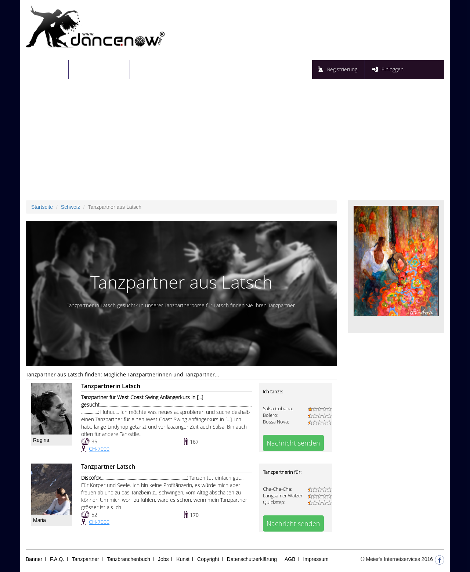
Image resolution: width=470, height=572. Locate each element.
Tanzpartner (85, 559)
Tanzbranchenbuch (128, 559)
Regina (41, 440)
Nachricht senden (293, 443)
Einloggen (393, 69)
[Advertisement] (235, 145)
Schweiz (70, 207)
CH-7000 (99, 448)
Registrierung (342, 69)
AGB (290, 559)
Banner (34, 559)
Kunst (182, 559)
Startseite (51, 69)
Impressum (315, 559)
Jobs (163, 559)
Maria (39, 520)
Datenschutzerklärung (252, 559)
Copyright (208, 559)
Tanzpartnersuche (103, 69)
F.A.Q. (57, 559)
